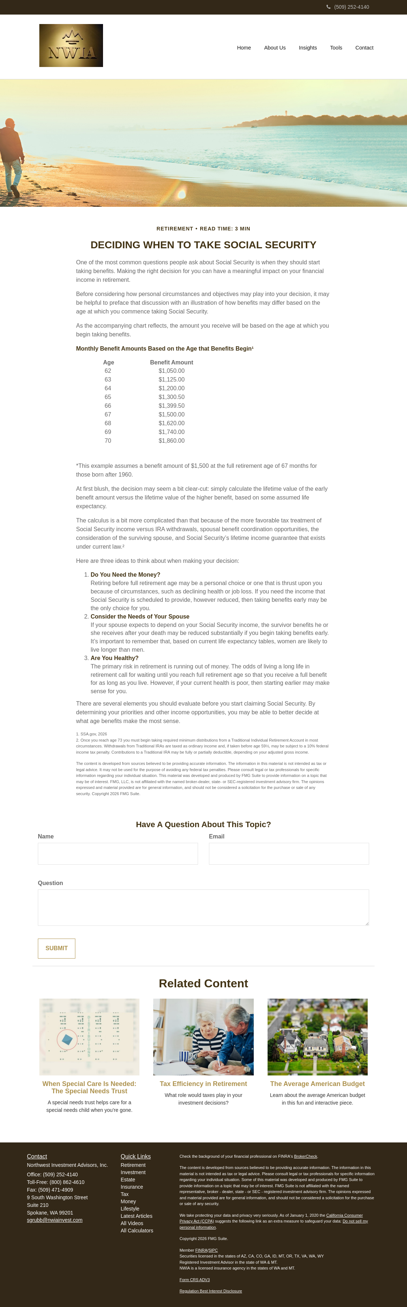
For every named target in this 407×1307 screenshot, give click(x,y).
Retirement (133, 1165)
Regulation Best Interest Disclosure (210, 1291)
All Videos (132, 1223)
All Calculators (137, 1230)
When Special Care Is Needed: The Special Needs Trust (90, 1087)
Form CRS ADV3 (194, 1280)
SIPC (213, 1250)
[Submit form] (56, 949)
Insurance (132, 1187)
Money (128, 1201)
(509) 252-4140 (348, 7)
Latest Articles (137, 1216)
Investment (133, 1172)
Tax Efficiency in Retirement (203, 1083)
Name (46, 836)
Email (217, 836)
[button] (275, 46)
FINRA (201, 1250)
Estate (128, 1179)
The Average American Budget (317, 1083)
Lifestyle (130, 1209)
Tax (125, 1194)
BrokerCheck (305, 1156)
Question (50, 883)
